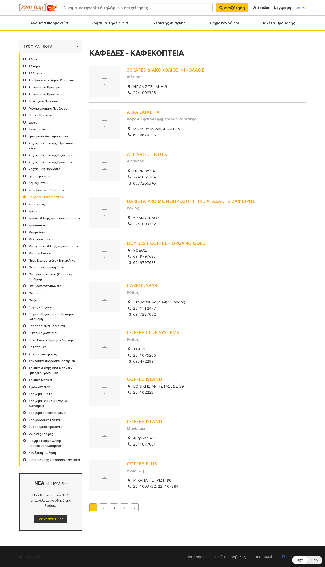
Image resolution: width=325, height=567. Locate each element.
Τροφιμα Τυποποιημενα (47, 413)
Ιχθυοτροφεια (39, 176)
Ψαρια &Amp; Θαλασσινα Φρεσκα (54, 460)
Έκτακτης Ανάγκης (168, 22)
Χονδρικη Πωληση (42, 453)
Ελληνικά (298, 8)
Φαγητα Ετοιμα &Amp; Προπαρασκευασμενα (45, 443)
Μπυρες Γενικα (40, 253)
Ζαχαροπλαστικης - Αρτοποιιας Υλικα (53, 145)
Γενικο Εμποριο (40, 115)
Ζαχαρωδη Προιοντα (44, 169)
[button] (307, 560)
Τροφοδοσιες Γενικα (44, 420)
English (304, 8)
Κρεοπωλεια (38, 225)
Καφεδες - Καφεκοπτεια (46, 197)
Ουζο (33, 300)
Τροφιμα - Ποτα (40, 394)
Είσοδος (261, 7)
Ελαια (33, 122)
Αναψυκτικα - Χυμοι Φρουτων (52, 80)
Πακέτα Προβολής (278, 22)
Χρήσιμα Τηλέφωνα (109, 22)
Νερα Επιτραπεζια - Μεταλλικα (52, 260)
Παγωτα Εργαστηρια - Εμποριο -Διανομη (51, 316)
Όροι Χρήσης (194, 556)
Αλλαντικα (37, 73)
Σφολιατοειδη (39, 387)
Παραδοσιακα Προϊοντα (47, 326)
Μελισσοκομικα (41, 239)
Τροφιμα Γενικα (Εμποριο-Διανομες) (48, 403)
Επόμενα (135, 507)
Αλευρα (34, 66)
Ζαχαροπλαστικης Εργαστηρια (52, 155)
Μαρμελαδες (38, 232)
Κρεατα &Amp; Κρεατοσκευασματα (54, 218)
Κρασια (34, 211)
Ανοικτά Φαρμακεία (49, 22)
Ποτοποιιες (37, 347)
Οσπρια (35, 293)
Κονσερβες (37, 204)
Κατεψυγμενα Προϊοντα (46, 190)
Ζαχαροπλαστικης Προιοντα (50, 162)
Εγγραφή (282, 7)
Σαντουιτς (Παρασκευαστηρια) (52, 361)
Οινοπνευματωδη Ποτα (46, 267)
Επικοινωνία (263, 556)
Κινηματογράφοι (223, 22)
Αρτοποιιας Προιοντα (45, 94)
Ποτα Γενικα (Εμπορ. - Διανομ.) (52, 340)
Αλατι (33, 59)
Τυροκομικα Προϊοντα (45, 427)
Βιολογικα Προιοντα (44, 101)
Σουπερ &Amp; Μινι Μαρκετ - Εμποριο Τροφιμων (50, 370)
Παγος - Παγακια (41, 307)
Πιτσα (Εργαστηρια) (43, 333)
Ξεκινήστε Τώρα (50, 519)
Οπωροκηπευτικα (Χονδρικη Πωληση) (50, 276)
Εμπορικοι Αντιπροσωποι (48, 136)
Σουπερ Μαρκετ (40, 380)
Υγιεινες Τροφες (41, 434)
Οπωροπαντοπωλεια (45, 286)
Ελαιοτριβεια (39, 129)
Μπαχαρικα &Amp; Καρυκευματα (53, 246)
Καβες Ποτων (38, 183)
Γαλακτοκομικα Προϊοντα (48, 108)
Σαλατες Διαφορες (43, 354)
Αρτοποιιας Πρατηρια (45, 87)
